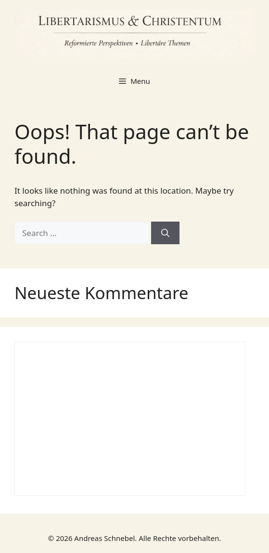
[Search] (165, 233)
